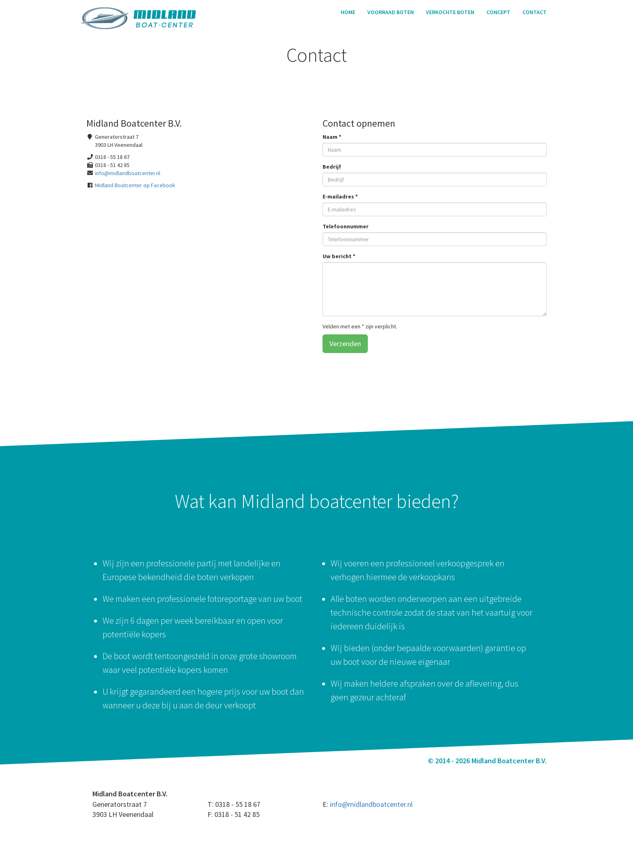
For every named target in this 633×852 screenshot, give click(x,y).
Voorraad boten (390, 12)
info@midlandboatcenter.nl (127, 173)
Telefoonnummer (346, 226)
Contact (534, 12)
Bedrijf (332, 166)
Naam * (332, 136)
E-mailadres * (340, 196)
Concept (498, 12)
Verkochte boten (450, 12)
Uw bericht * (339, 256)
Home (348, 12)
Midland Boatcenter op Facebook (135, 185)
